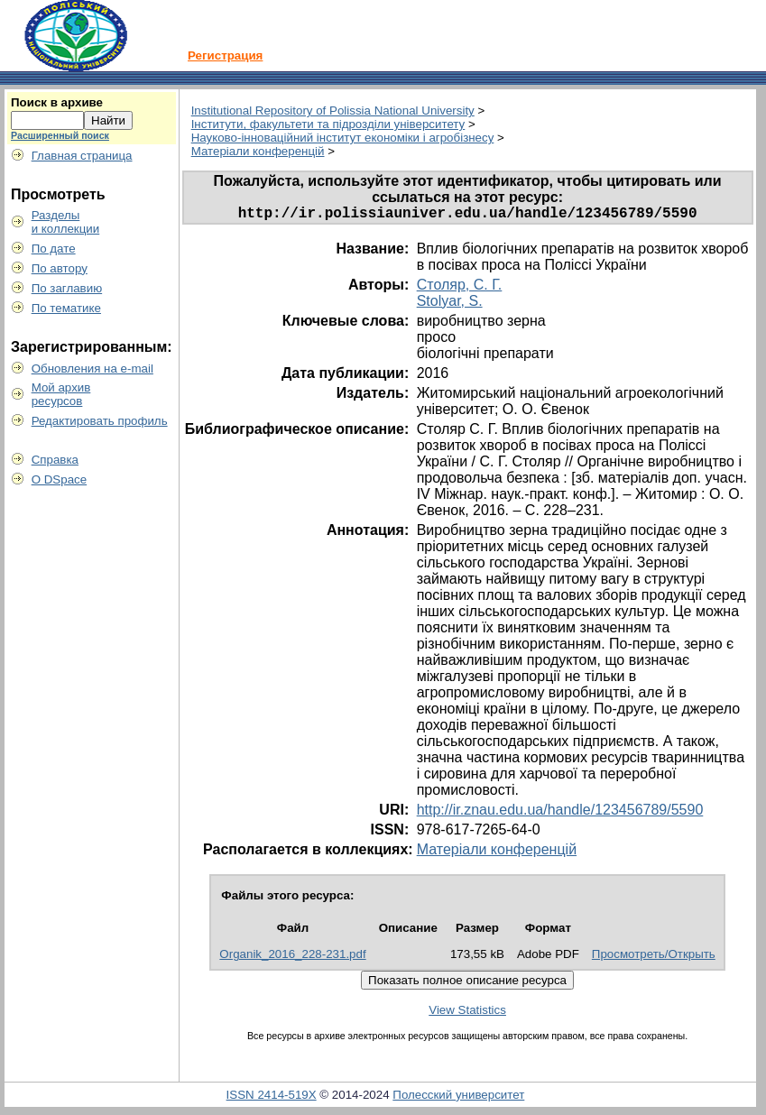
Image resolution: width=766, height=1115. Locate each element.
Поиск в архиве (57, 102)
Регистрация (225, 55)
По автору (60, 268)
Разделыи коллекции (66, 221)
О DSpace (60, 479)
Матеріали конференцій (258, 151)
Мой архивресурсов (61, 394)
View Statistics (467, 1013)
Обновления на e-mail (92, 368)
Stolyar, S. (450, 304)
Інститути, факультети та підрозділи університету (328, 124)
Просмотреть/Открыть (653, 957)
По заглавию (67, 288)
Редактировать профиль (100, 421)
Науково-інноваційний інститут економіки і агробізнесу (342, 137)
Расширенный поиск (60, 135)
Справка (55, 459)
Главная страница (82, 155)
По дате (54, 248)
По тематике (66, 308)
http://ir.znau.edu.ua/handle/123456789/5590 (560, 813)
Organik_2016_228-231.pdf (292, 957)
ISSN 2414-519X (271, 1098)
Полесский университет (458, 1098)
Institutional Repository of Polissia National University (333, 110)
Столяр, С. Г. (460, 288)
